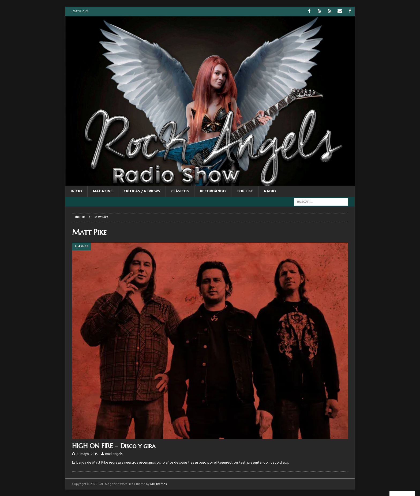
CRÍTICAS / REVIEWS (141, 191)
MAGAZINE (102, 191)
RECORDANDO (213, 191)
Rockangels (113, 454)
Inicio (76, 191)
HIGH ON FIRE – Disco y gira (113, 446)
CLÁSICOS (180, 191)
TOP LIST (245, 191)
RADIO (270, 191)
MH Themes (158, 484)
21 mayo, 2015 (87, 454)
